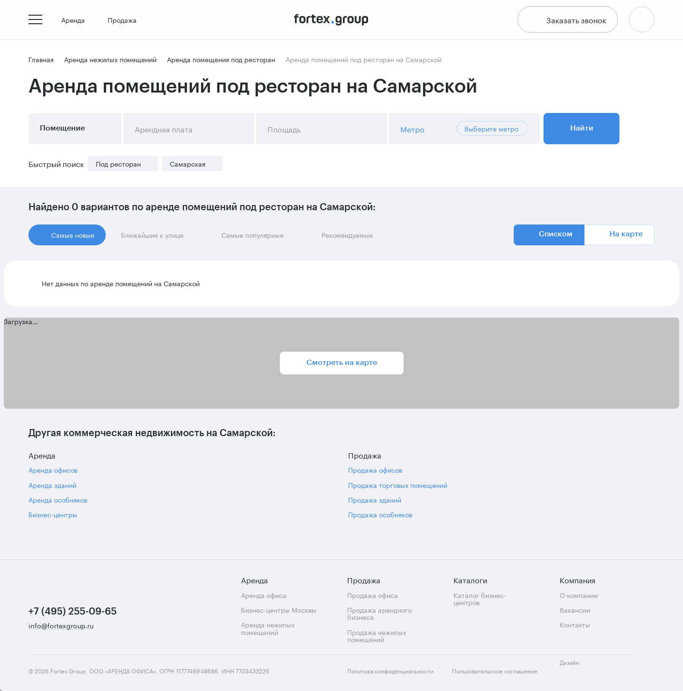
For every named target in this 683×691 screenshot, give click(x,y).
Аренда (76, 21)
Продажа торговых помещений (397, 486)
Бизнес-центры (52, 516)
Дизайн (578, 667)
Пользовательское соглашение (494, 671)
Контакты (575, 624)
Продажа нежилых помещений (376, 635)
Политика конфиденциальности (390, 671)
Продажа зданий (374, 501)
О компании (579, 594)
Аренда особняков (57, 501)
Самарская (187, 165)
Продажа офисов (375, 471)
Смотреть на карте (341, 364)
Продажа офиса (372, 594)
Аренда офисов (52, 471)
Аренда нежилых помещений (268, 628)
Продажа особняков (380, 516)
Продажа (126, 21)
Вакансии (575, 609)
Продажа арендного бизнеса (379, 613)
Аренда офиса (263, 594)
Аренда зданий (52, 486)
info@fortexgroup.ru (60, 626)
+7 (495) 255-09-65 (72, 611)
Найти (581, 130)
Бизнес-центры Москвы (278, 609)
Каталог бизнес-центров (479, 598)
